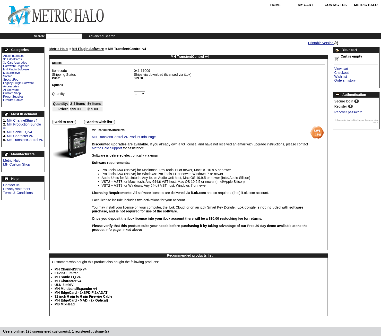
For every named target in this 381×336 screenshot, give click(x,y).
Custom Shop (12, 93)
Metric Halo (366, 5)
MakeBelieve (11, 73)
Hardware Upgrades (16, 66)
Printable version (321, 43)
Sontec (7, 76)
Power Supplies (13, 96)
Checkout (341, 73)
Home (275, 5)
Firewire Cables (13, 100)
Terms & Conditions (18, 193)
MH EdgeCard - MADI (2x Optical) (81, 300)
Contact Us (336, 5)
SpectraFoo (10, 79)
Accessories (11, 86)
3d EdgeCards (12, 59)
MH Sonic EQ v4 (19, 132)
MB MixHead (64, 304)
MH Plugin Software (16, 69)
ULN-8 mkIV (64, 285)
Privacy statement (16, 189)
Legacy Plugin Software (18, 83)
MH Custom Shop (16, 164)
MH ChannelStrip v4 (22, 120)
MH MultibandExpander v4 (75, 289)
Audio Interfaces (13, 56)
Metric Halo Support (107, 148)
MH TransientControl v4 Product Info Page (124, 137)
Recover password (348, 112)
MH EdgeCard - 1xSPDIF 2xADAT (80, 292)
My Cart (305, 5)
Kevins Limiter (66, 273)
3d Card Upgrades (15, 62)
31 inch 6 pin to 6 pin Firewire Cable (83, 296)
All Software (11, 90)
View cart (341, 69)
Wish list (340, 76)
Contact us (11, 185)
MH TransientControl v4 (25, 140)
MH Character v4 (20, 136)
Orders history (345, 80)
